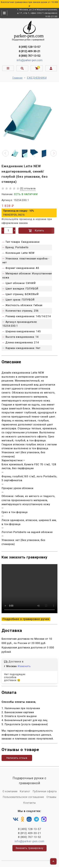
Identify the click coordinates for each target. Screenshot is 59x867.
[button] (5, 153)
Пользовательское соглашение (23, 797)
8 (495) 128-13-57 (29, 46)
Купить (36, 230)
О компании (10, 791)
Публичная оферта (45, 791)
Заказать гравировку (29, 848)
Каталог (25, 791)
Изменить (24, 666)
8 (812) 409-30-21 (29, 51)
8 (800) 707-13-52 (29, 55)
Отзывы (51, 797)
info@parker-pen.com (29, 60)
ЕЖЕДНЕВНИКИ (37, 77)
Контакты (29, 802)
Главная (17, 77)
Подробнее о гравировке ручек (26, 619)
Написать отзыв (16, 757)
